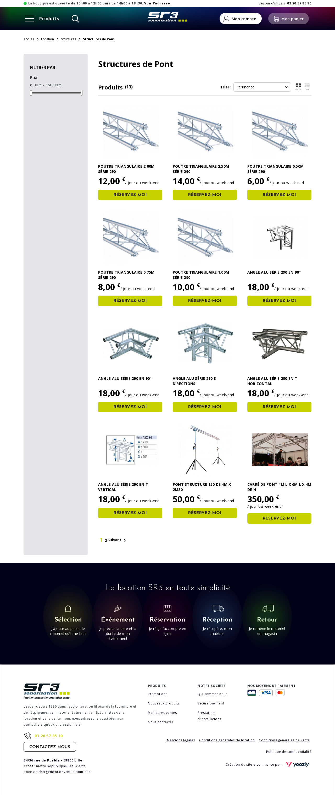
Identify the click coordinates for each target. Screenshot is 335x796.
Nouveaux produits (164, 703)
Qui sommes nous (212, 694)
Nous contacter (161, 722)
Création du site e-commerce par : (268, 764)
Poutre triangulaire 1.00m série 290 (201, 275)
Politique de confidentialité (288, 751)
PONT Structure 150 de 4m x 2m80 (202, 487)
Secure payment (211, 703)
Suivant (118, 540)
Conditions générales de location (227, 740)
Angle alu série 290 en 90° (274, 272)
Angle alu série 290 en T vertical (123, 487)
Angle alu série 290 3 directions (194, 381)
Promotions (158, 694)
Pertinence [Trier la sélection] (262, 86)
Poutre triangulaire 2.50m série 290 (201, 169)
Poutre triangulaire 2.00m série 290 (126, 169)
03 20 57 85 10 (49, 735)
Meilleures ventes (162, 712)
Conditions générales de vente (284, 740)
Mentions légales (181, 740)
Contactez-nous (49, 747)
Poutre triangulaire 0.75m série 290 (126, 275)
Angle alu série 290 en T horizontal (272, 381)
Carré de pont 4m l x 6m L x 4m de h (279, 487)
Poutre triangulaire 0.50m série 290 (275, 169)
